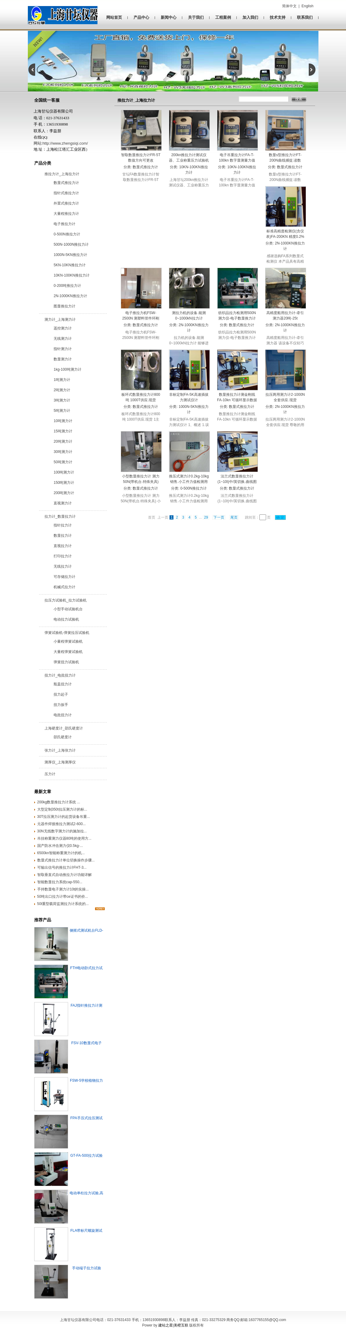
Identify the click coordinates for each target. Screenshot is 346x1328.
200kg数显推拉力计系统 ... (58, 802)
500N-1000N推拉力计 (71, 244)
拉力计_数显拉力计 (60, 516)
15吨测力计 (63, 431)
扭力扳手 (61, 705)
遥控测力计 (63, 328)
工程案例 (223, 17)
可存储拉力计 (64, 577)
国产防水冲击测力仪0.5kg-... (60, 846)
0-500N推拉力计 (67, 234)
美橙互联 (181, 1325)
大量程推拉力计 (66, 213)
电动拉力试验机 (66, 619)
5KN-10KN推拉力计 (69, 265)
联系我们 (305, 17)
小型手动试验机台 (68, 609)
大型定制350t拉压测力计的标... (62, 809)
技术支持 (277, 17)
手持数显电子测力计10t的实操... (63, 889)
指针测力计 (63, 349)
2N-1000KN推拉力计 (70, 296)
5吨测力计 (62, 410)
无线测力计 (63, 338)
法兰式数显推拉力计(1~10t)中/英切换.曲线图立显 (236, 481)
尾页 (234, 517)
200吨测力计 (64, 493)
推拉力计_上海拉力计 (61, 174)
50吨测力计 (63, 462)
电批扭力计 (63, 715)
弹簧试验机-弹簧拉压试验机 (66, 633)
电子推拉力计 (64, 224)
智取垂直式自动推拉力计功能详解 (64, 875)
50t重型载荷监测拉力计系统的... (63, 904)
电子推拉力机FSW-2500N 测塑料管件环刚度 (141, 318)
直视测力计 (63, 503)
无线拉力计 (63, 566)
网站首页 (114, 17)
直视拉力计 (63, 546)
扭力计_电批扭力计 (60, 675)
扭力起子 (61, 694)
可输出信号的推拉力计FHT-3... (62, 867)
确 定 (280, 517)
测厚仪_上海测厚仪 (60, 762)
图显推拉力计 (64, 306)
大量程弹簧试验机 (68, 652)
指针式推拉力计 (66, 193)
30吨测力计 (63, 452)
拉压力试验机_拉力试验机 (65, 600)
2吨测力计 (62, 390)
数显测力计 (63, 359)
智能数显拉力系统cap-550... (59, 882)
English (307, 6)
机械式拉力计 (64, 587)
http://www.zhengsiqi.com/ (65, 143)
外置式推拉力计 (66, 203)
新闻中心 (168, 17)
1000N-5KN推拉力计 (70, 255)
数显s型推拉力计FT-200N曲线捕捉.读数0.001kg (285, 160)
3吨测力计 (62, 400)
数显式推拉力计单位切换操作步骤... (66, 860)
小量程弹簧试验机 (68, 641)
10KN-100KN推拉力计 (72, 275)
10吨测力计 (63, 421)
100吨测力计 (64, 472)
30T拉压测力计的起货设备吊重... (63, 817)
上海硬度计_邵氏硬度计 (63, 728)
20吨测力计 (63, 441)
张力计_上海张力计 (60, 750)
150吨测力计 (64, 482)
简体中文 (289, 6)
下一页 (218, 517)
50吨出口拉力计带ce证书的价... (62, 896)
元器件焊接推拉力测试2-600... (61, 824)
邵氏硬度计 (63, 737)
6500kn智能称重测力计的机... (61, 853)
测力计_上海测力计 (60, 319)
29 (206, 517)
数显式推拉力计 (66, 183)
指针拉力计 (63, 525)
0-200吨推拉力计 (67, 286)
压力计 (49, 774)
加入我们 (250, 17)
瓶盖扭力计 (63, 684)
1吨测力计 (62, 380)
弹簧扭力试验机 (66, 662)
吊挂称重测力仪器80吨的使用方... (64, 838)
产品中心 (141, 17)
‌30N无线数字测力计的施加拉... (62, 831)
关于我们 (196, 17)
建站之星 (165, 1325)
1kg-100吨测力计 (67, 369)
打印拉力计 (63, 556)
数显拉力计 (63, 535)
